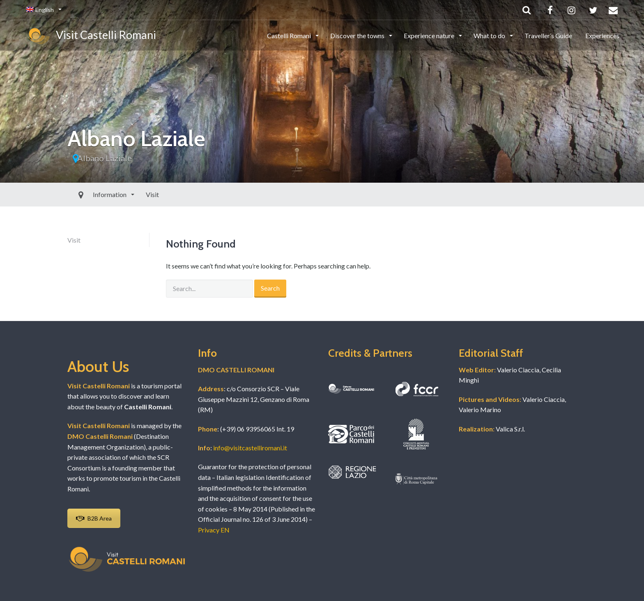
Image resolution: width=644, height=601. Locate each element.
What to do (490, 35)
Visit (133, 194)
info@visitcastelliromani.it (250, 448)
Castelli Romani (289, 35)
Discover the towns (358, 35)
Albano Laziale (104, 158)
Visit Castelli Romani (91, 36)
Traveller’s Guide (548, 35)
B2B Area (94, 518)
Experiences (602, 35)
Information (91, 194)
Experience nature (429, 35)
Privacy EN (214, 530)
